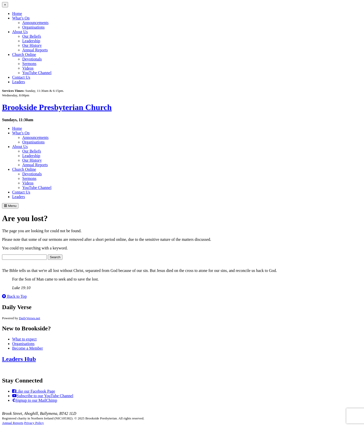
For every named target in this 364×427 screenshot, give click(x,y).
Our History (32, 45)
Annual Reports (35, 50)
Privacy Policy (34, 423)
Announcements (35, 22)
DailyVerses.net (29, 318)
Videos (27, 68)
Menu (10, 206)
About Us (20, 32)
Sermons (29, 63)
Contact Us (21, 77)
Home (17, 13)
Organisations (33, 27)
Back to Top (14, 296)
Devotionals (32, 59)
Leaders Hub (19, 359)
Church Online (24, 54)
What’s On (21, 18)
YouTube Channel (37, 73)
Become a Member (27, 348)
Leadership (31, 41)
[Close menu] (5, 4)
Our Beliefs (31, 36)
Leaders (18, 82)
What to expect (24, 339)
